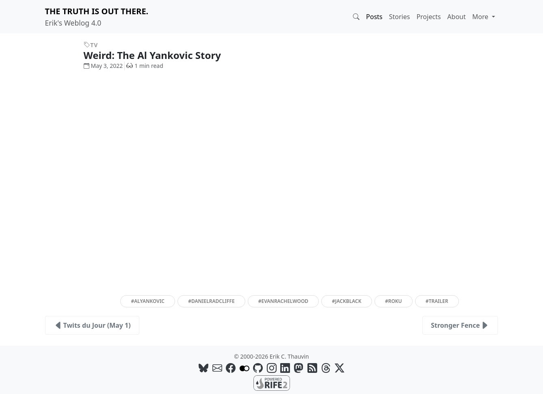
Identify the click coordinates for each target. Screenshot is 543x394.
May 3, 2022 (103, 66)
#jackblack (346, 301)
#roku (393, 301)
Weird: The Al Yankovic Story (159, 55)
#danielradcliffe (211, 301)
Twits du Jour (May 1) (92, 325)
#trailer (437, 301)
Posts (374, 16)
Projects (428, 16)
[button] (356, 17)
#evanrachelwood (283, 301)
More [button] (481, 16)
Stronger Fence (460, 325)
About (456, 16)
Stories (399, 16)
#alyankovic (147, 301)
